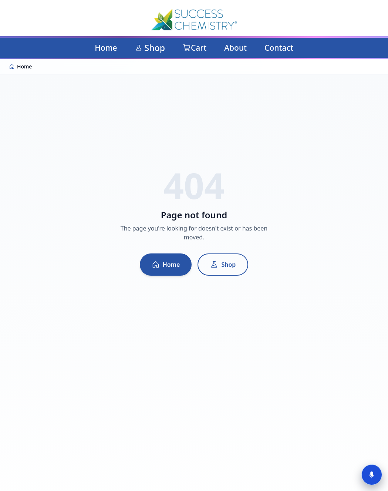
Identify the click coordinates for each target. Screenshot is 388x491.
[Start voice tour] (371, 474)
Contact (278, 48)
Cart (194, 48)
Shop (150, 48)
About (235, 48)
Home (106, 48)
